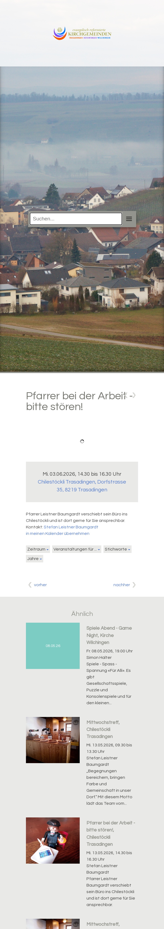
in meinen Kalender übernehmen (57, 533)
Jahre (33, 558)
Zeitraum (36, 549)
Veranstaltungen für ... (75, 549)
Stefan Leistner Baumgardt (71, 527)
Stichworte (116, 549)
